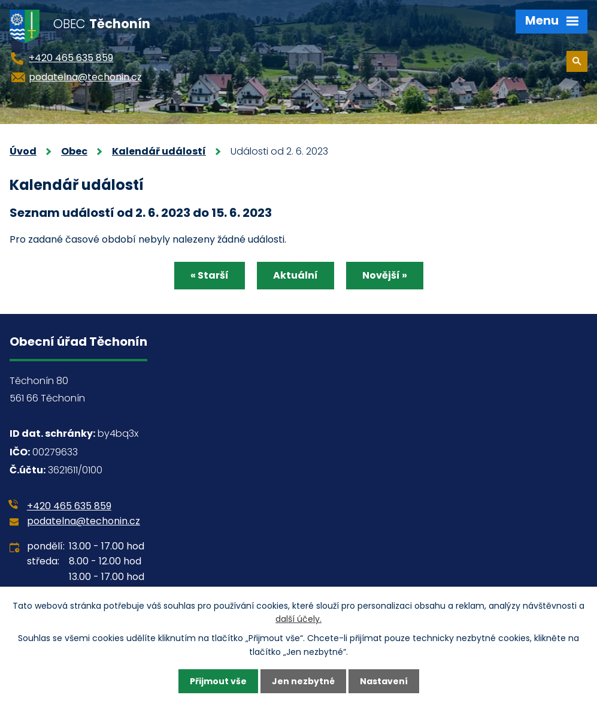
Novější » (384, 275)
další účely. (298, 619)
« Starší (209, 275)
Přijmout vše (218, 681)
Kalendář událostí (159, 151)
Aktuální (295, 275)
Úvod (23, 151)
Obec (74, 151)
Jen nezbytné (303, 681)
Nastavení (384, 681)
